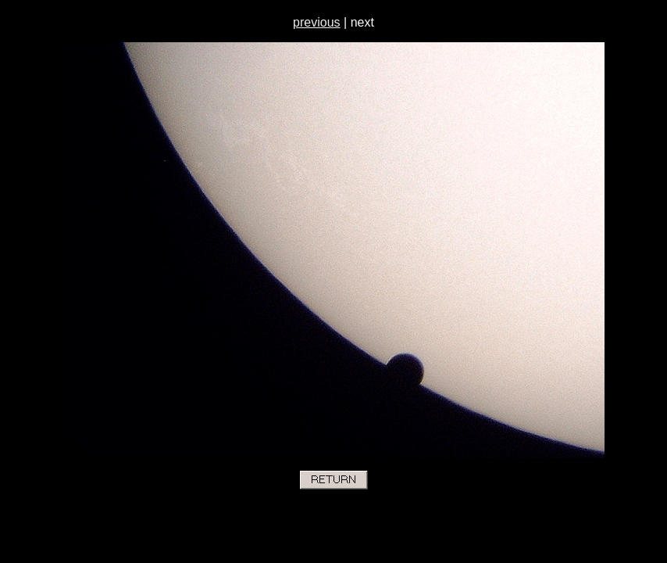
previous (316, 22)
